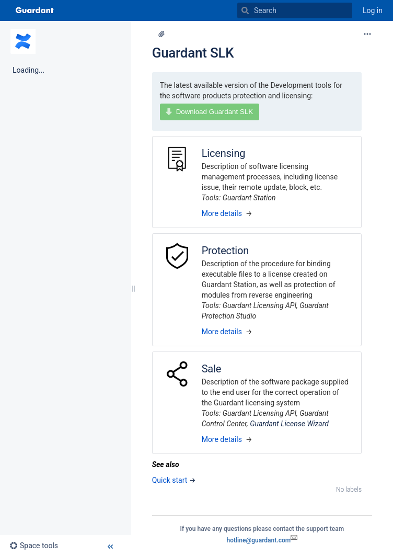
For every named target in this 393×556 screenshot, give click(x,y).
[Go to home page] (34, 10)
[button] (38, 545)
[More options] (367, 34)
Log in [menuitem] (373, 10)
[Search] (245, 10)
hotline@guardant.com (261, 540)
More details (222, 213)
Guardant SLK (193, 53)
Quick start (170, 480)
